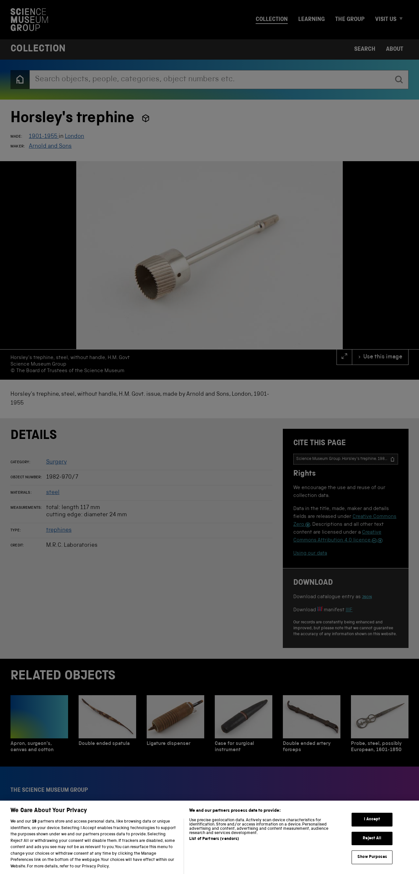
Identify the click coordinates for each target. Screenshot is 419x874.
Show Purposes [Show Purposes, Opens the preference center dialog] (372, 864)
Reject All (372, 845)
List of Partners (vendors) (214, 846)
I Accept (372, 826)
